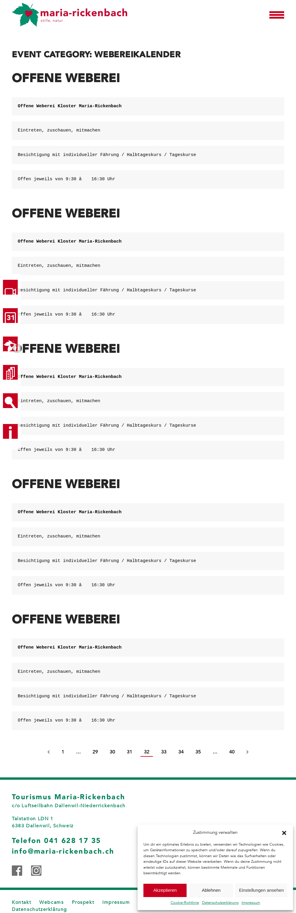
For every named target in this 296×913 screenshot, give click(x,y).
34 (181, 752)
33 (163, 752)
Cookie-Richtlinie (185, 902)
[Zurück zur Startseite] (69, 15)
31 (129, 752)
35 (198, 752)
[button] (284, 832)
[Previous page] (48, 752)
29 (95, 752)
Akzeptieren (165, 890)
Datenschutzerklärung (220, 902)
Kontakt (21, 902)
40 (231, 752)
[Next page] (247, 752)
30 (112, 752)
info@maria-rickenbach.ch (63, 851)
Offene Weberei (66, 78)
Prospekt (83, 902)
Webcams (51, 902)
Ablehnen (211, 890)
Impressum (251, 902)
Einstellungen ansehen (261, 890)
